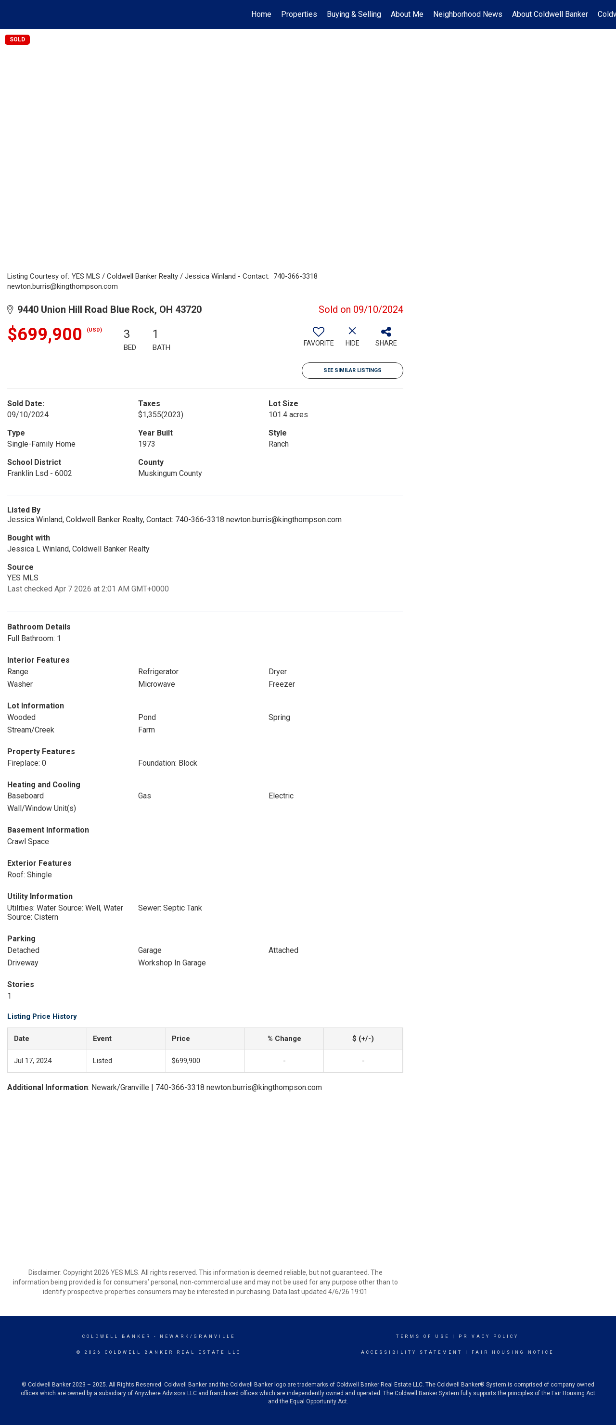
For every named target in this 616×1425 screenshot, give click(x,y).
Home (261, 14)
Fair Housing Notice (513, 1352)
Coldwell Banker (116, 1336)
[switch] (318, 340)
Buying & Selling (354, 14)
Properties (299, 14)
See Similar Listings (352, 370)
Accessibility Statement (411, 1352)
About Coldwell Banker (550, 14)
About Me (407, 14)
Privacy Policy (489, 1336)
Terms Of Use (422, 1336)
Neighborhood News (467, 14)
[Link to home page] (12, 14)
